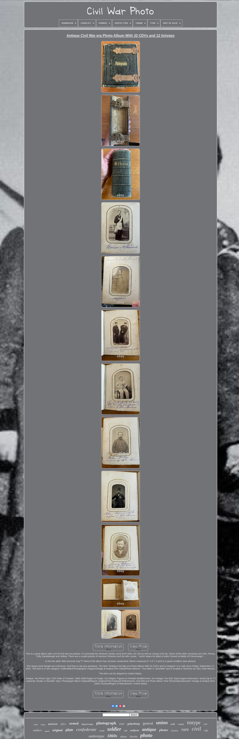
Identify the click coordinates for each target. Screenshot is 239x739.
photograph (106, 723)
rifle (206, 730)
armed (73, 723)
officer (63, 724)
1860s (112, 736)
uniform (134, 730)
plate (69, 730)
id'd (125, 731)
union (162, 722)
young (43, 724)
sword (101, 731)
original (57, 730)
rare (185, 729)
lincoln (133, 736)
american (52, 724)
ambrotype (96, 736)
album (123, 736)
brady (36, 724)
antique (149, 729)
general (148, 723)
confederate (86, 729)
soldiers (37, 730)
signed (47, 731)
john (205, 724)
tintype (194, 722)
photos (163, 730)
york (173, 724)
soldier (114, 729)
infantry (174, 730)
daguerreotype (87, 724)
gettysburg (133, 723)
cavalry (181, 724)
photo (146, 735)
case (121, 723)
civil (196, 729)
